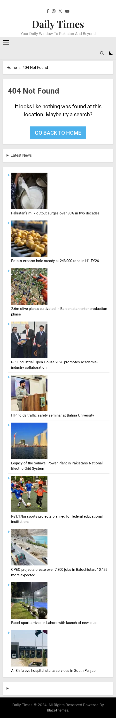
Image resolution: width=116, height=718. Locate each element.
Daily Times (58, 23)
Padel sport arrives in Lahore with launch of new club (53, 623)
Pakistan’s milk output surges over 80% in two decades (55, 213)
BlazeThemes (57, 710)
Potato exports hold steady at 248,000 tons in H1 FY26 (55, 261)
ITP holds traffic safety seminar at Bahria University (52, 415)
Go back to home (58, 133)
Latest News (21, 155)
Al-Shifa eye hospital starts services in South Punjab (53, 670)
